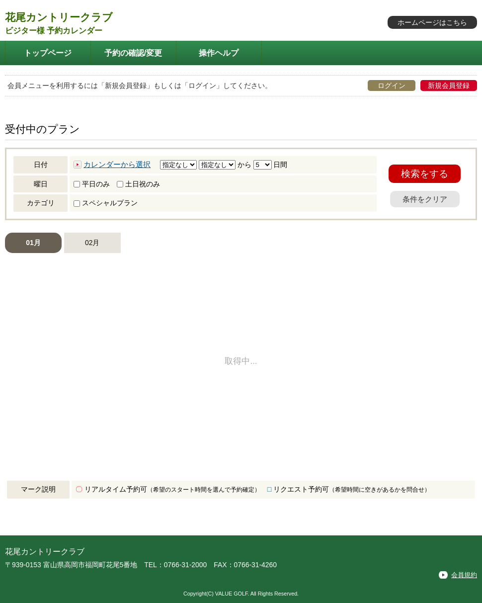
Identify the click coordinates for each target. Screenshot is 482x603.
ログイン (391, 85)
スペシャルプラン (106, 203)
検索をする (424, 174)
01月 (33, 243)
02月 (92, 243)
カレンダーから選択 (117, 165)
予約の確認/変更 (133, 52)
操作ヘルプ (219, 52)
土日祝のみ (138, 184)
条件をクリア (424, 199)
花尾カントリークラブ (59, 17)
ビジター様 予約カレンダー (53, 30)
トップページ (48, 52)
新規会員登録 (449, 85)
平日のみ (92, 184)
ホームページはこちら (432, 22)
